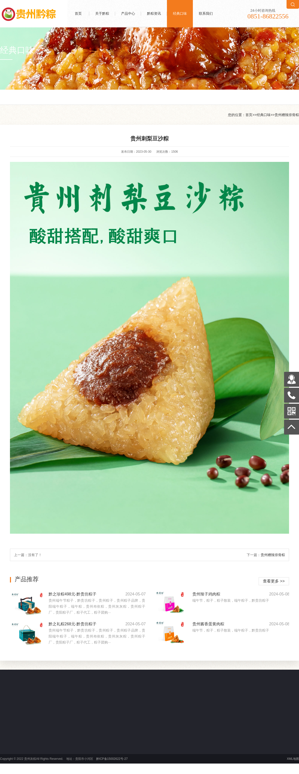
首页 (78, 13)
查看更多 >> (274, 581)
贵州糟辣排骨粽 (287, 115)
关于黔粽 (102, 13)
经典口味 (180, 13)
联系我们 (206, 13)
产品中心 (128, 13)
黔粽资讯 (154, 13)
